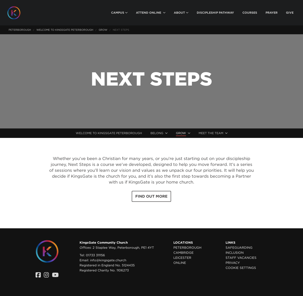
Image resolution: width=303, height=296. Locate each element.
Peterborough (20, 29)
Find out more (151, 196)
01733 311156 (95, 255)
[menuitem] (119, 12)
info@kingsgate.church (108, 260)
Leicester (182, 258)
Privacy (233, 263)
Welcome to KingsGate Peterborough (64, 29)
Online (179, 263)
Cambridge (183, 253)
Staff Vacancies (241, 258)
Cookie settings (241, 268)
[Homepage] (17, 12)
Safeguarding (239, 248)
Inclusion (235, 253)
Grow (103, 29)
